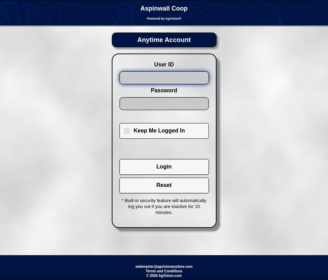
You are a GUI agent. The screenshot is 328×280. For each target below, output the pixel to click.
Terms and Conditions (164, 271)
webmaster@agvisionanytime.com (164, 266)
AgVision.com (170, 276)
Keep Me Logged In (159, 131)
